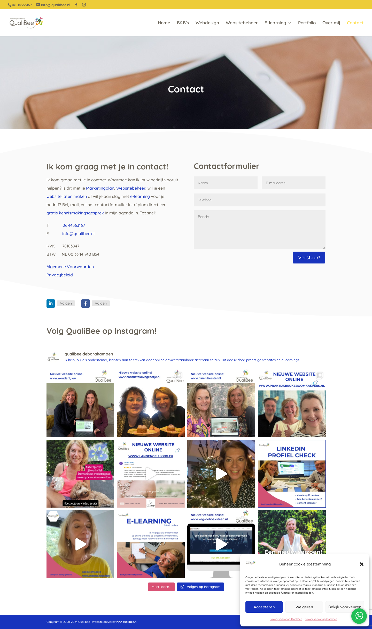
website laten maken (67, 196)
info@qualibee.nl (78, 233)
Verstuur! (309, 257)
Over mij (331, 23)
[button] (361, 564)
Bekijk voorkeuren (344, 606)
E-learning (275, 23)
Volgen (66, 303)
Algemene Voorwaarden (70, 266)
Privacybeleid (60, 274)
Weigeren (304, 606)
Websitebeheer (242, 23)
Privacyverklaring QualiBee (286, 619)
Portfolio (307, 23)
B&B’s (183, 23)
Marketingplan (100, 188)
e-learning (139, 196)
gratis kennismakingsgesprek (75, 212)
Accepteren (264, 606)
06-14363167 (74, 225)
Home (164, 23)
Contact (355, 23)
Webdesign (207, 23)
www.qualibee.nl (126, 622)
